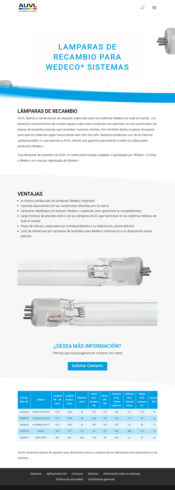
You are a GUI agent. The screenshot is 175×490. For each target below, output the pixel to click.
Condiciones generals (101, 479)
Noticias (93, 473)
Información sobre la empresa (121, 473)
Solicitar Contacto (87, 365)
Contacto (77, 473)
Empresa (36, 473)
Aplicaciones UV (57, 473)
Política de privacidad (69, 479)
